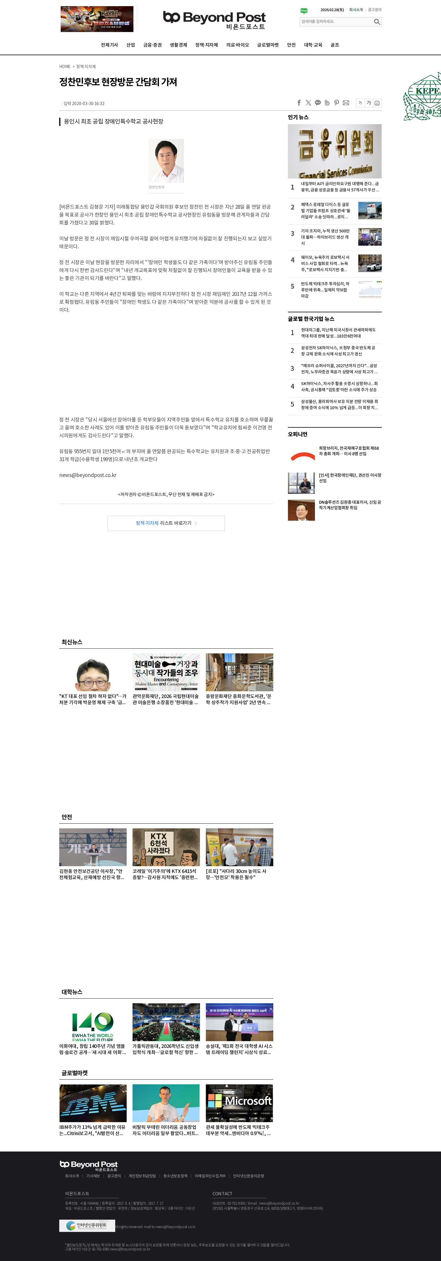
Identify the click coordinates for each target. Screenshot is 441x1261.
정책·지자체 (206, 45)
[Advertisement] (166, 361)
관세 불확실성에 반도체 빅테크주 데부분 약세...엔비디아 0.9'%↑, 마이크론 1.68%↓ (238, 1131)
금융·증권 (152, 45)
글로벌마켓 (268, 45)
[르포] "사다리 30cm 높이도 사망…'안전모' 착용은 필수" (236, 874)
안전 (291, 45)
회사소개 (356, 10)
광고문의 (375, 10)
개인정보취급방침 (142, 1176)
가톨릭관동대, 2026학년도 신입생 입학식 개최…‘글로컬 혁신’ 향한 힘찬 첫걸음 (166, 1050)
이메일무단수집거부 (210, 1176)
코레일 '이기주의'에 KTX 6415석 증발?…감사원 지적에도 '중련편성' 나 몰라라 (166, 875)
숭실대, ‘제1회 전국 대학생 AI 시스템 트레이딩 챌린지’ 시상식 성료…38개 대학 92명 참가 (239, 1050)
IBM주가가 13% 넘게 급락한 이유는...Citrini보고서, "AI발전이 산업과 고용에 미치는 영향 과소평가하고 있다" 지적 (92, 1131)
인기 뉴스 (298, 117)
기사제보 (93, 1176)
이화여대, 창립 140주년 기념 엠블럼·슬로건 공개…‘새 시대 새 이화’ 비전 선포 (92, 1050)
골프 (334, 45)
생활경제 (178, 45)
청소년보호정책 (175, 1176)
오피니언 (298, 434)
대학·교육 (313, 45)
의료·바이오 (237, 45)
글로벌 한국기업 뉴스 (311, 319)
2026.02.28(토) (332, 10)
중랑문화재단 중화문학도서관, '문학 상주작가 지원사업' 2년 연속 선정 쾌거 (239, 700)
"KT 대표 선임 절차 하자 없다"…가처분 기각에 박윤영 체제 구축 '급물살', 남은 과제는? (93, 700)
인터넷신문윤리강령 (248, 1176)
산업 (130, 45)
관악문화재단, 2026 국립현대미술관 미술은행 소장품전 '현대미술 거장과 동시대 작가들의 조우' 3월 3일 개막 (166, 700)
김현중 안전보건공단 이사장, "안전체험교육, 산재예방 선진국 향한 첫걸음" (92, 875)
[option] (98, 19)
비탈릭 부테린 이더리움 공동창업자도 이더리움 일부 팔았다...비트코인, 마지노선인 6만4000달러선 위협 (166, 1131)
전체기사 (109, 45)
